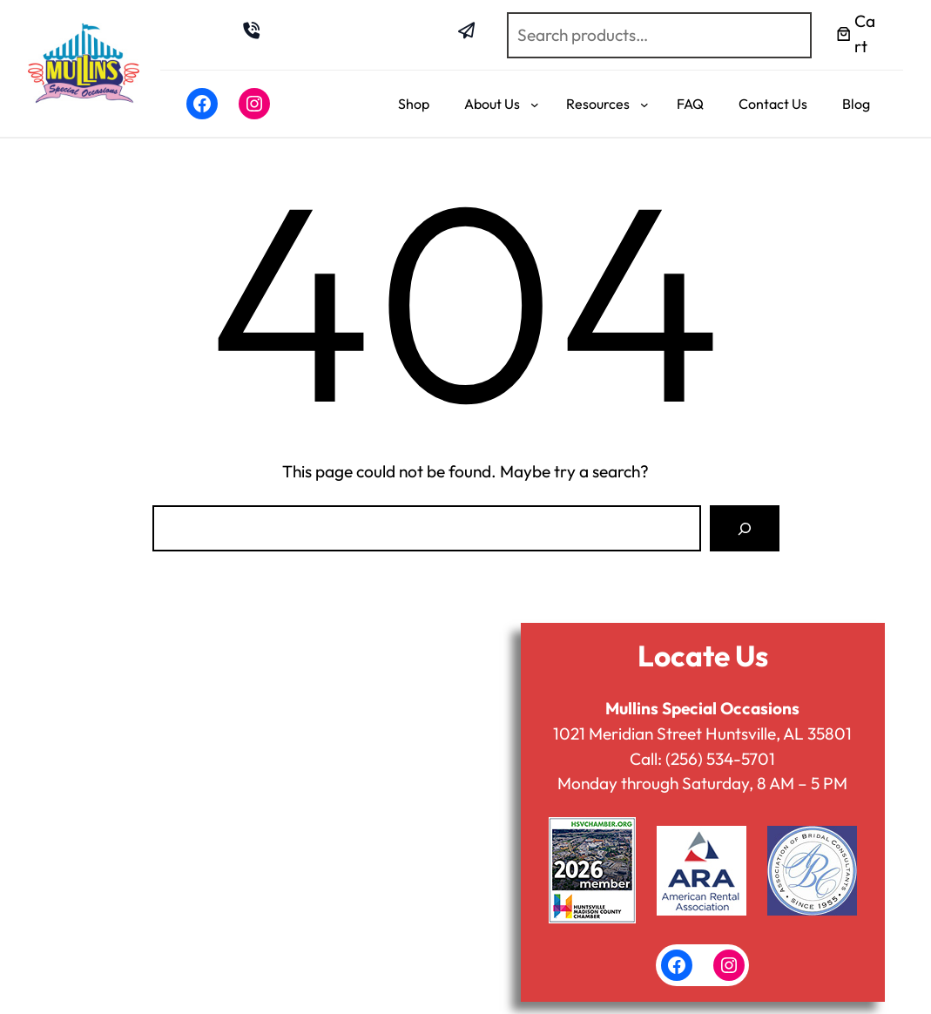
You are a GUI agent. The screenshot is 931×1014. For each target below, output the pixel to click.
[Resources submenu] (644, 104)
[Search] (744, 528)
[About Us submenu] (534, 104)
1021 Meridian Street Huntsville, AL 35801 (702, 733)
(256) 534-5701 (720, 758)
